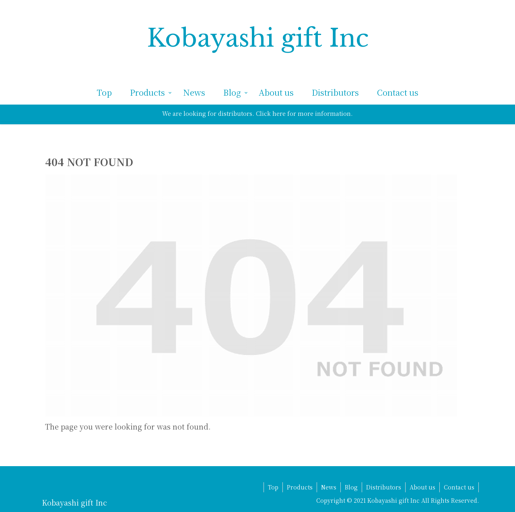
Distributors (383, 487)
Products (300, 487)
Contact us (459, 487)
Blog (351, 487)
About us (422, 487)
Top (273, 487)
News (328, 487)
